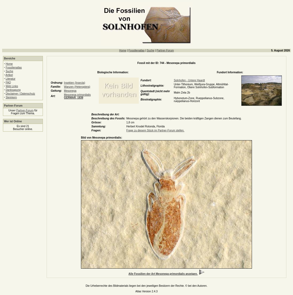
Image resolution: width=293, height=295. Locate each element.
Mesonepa (70, 90)
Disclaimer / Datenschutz (20, 93)
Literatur (10, 78)
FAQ (8, 82)
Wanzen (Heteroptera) (77, 86)
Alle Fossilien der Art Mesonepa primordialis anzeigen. (163, 273)
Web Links (12, 86)
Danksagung (13, 89)
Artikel (9, 75)
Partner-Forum (165, 50)
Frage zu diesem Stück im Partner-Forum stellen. (155, 130)
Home (122, 50)
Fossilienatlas (136, 50)
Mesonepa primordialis (77, 96)
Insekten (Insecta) (74, 82)
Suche (150, 50)
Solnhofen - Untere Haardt (189, 80)
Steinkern (11, 97)
